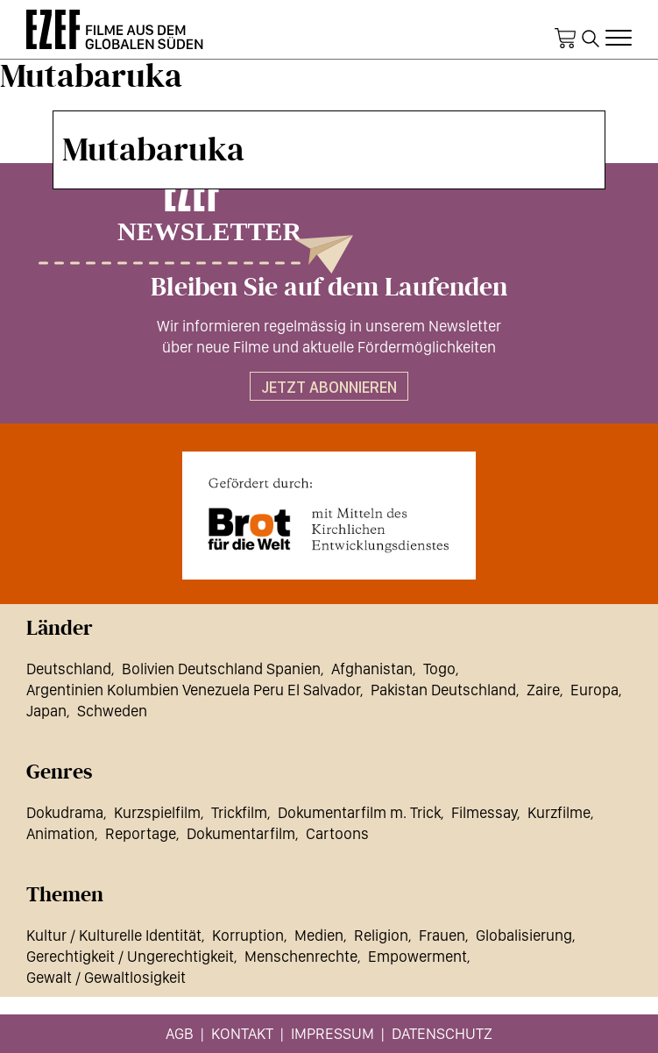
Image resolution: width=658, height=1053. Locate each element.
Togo (439, 668)
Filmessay (484, 812)
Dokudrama (64, 812)
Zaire (543, 689)
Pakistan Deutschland (443, 689)
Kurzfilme (559, 812)
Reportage (140, 833)
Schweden (112, 710)
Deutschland (68, 668)
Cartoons (337, 833)
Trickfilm (239, 812)
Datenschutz (442, 1033)
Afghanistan (372, 668)
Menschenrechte (300, 956)
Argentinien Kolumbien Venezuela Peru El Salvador (193, 689)
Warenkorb (565, 38)
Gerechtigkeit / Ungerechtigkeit (130, 956)
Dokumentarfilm (241, 833)
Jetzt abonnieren (329, 387)
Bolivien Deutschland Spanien (221, 668)
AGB (180, 1033)
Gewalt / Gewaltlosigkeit (106, 977)
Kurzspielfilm (157, 812)
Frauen (442, 935)
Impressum (332, 1033)
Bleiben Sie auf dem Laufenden (329, 287)
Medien (318, 935)
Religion (381, 935)
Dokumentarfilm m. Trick (359, 812)
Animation (60, 833)
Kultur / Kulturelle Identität (114, 935)
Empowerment (417, 956)
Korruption (248, 935)
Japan (46, 710)
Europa (594, 689)
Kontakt (242, 1033)
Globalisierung (524, 935)
